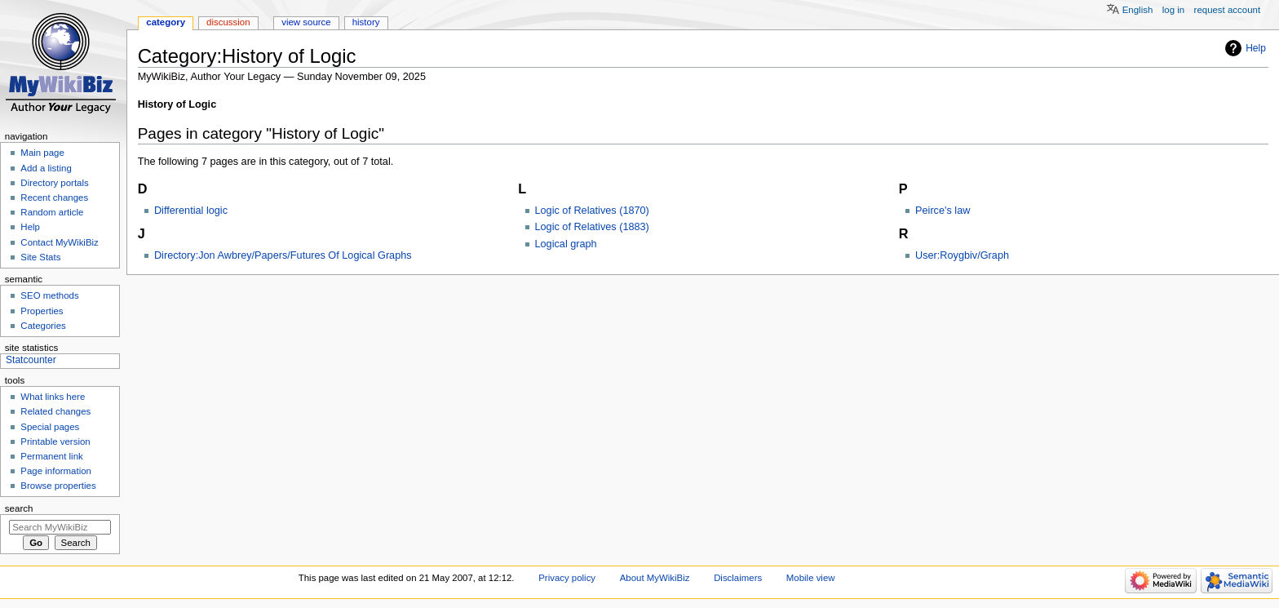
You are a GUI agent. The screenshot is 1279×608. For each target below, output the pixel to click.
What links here (52, 397)
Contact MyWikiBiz (59, 242)
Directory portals (54, 183)
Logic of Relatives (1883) (592, 227)
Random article (51, 212)
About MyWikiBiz (655, 578)
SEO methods (49, 295)
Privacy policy (566, 578)
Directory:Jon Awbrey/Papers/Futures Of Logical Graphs (283, 255)
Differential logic (191, 210)
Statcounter (31, 360)
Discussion (228, 22)
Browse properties (57, 485)
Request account (1227, 10)
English (1137, 10)
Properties (41, 311)
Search (19, 508)
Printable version (55, 441)
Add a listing (45, 168)
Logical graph (566, 244)
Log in (1173, 10)
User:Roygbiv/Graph (962, 255)
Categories (42, 326)
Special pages (49, 427)
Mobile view (810, 578)
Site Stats (40, 257)
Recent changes (54, 197)
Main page (42, 153)
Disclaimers (738, 578)
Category (165, 22)
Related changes (55, 411)
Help (1256, 48)
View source (305, 22)
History (366, 22)
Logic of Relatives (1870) (592, 210)
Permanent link (51, 456)
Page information (55, 471)
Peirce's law (942, 210)
